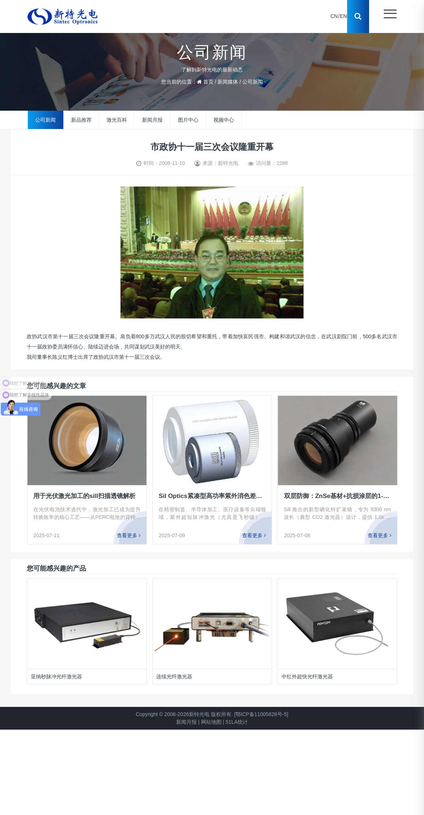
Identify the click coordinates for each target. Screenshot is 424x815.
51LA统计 (237, 722)
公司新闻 (252, 82)
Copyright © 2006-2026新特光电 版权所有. (184, 714)
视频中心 (223, 120)
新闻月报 (152, 120)
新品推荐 (81, 120)
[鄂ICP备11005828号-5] (261, 714)
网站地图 (211, 722)
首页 (208, 82)
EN (343, 16)
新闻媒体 (227, 82)
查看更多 (129, 535)
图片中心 (188, 120)
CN (334, 16)
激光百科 (117, 120)
